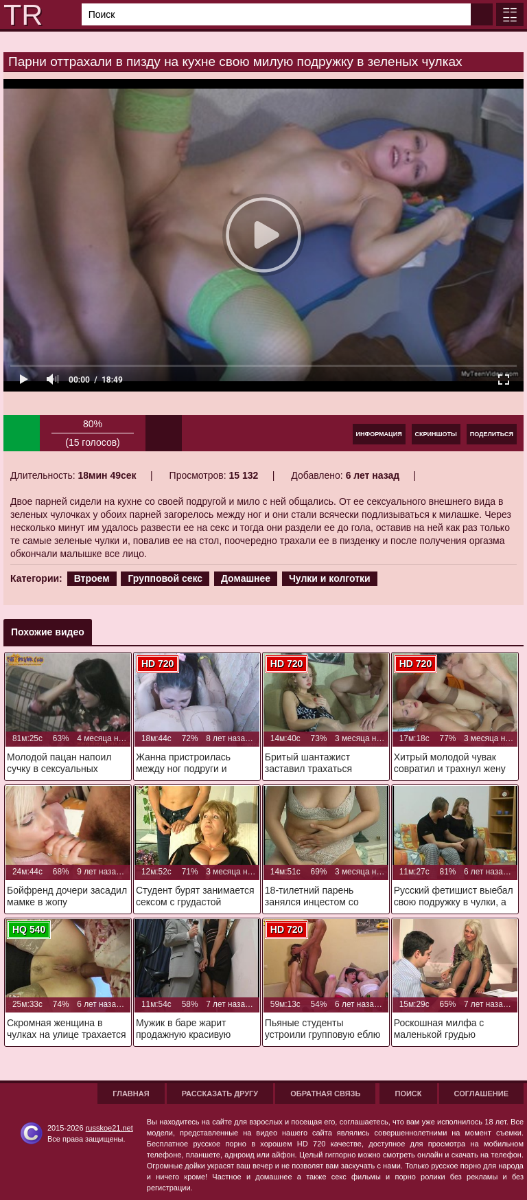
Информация (379, 434)
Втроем (92, 578)
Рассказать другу (220, 1093)
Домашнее (245, 578)
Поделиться (491, 434)
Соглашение (481, 1093)
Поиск (408, 1093)
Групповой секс (165, 578)
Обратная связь (325, 1093)
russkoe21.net (109, 1128)
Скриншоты (436, 434)
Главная (131, 1093)
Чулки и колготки (330, 578)
